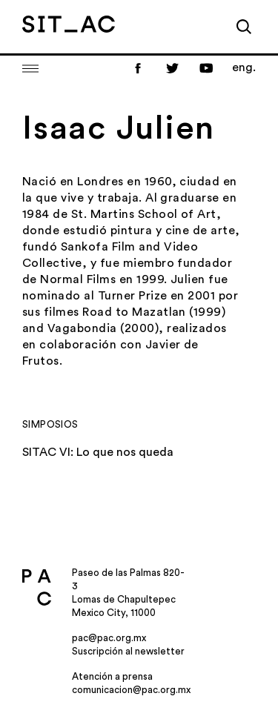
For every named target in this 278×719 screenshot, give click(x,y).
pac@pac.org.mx (109, 638)
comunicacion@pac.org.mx (131, 690)
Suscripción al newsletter (128, 651)
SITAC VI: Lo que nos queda (97, 452)
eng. (244, 67)
